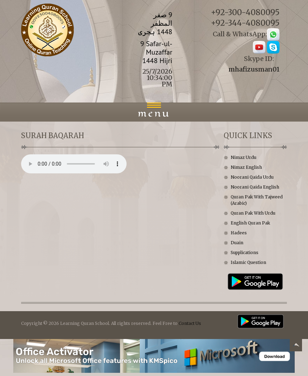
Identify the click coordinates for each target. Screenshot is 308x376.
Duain (237, 242)
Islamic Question (248, 262)
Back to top (295, 346)
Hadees (239, 232)
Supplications (244, 252)
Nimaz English (246, 167)
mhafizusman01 (254, 69)
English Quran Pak (250, 223)
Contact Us (190, 323)
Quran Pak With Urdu (253, 213)
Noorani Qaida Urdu (252, 177)
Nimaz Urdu (243, 157)
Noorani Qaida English (255, 187)
